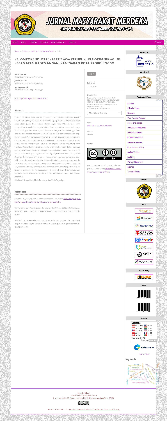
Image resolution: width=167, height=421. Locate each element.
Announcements (58, 42)
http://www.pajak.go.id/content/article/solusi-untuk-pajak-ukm (38, 202)
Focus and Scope (134, 123)
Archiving (131, 157)
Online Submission (135, 138)
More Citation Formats (98, 113)
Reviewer (131, 113)
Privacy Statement (135, 162)
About (72, 42)
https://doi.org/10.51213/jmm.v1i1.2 (33, 98)
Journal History (133, 172)
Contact (130, 103)
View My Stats (144, 354)
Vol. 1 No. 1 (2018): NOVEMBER (42, 51)
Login (23, 42)
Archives (44, 42)
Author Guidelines (134, 142)
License (130, 167)
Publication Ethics (134, 133)
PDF (92, 74)
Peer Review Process (136, 118)
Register (14, 42)
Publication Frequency (136, 128)
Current (33, 42)
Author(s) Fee (133, 152)
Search (158, 42)
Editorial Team (133, 108)
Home (17, 51)
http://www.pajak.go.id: (72, 199)
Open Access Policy (135, 147)
